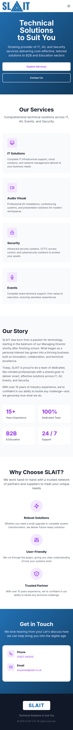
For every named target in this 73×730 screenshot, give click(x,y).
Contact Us (36, 78)
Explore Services (36, 67)
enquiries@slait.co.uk (29, 670)
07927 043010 (25, 656)
